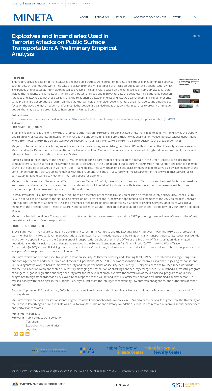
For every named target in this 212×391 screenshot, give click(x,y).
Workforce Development (150, 17)
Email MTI (74, 3)
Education (102, 17)
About (84, 17)
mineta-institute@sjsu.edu (143, 370)
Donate (86, 3)
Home (196, 36)
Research (121, 17)
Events (177, 17)
